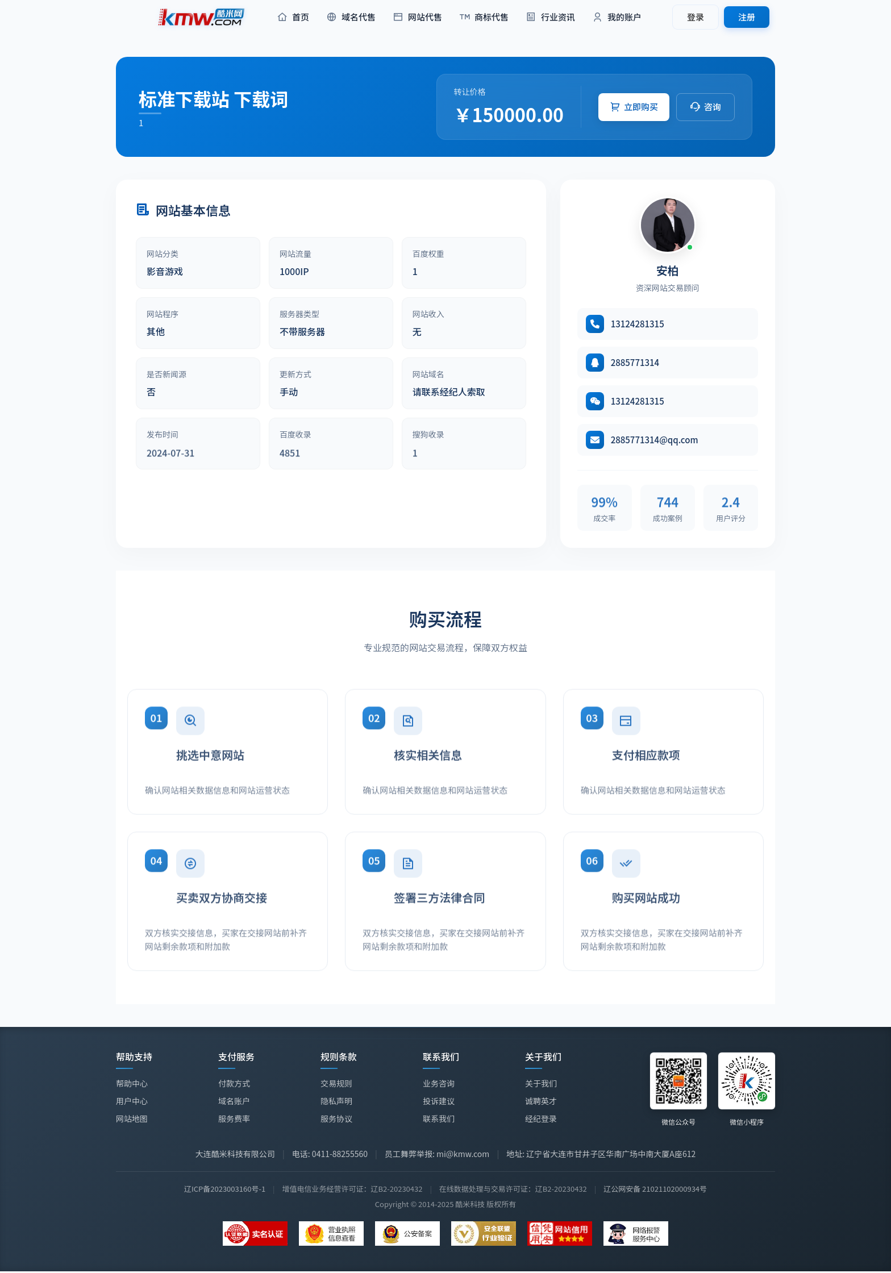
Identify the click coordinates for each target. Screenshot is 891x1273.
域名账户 (234, 1100)
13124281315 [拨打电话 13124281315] (637, 324)
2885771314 (635, 362)
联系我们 (439, 1118)
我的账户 (617, 17)
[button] (633, 107)
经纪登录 (541, 1119)
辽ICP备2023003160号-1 (224, 1188)
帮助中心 (132, 1083)
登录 (695, 17)
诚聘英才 (541, 1102)
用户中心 (132, 1100)
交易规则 (336, 1083)
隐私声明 (336, 1100)
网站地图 (132, 1118)
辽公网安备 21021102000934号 (655, 1188)
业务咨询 (439, 1083)
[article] (198, 263)
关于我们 (541, 1084)
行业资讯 (550, 17)
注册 (746, 17)
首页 (293, 17)
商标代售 (484, 17)
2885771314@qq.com (654, 440)
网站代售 (417, 17)
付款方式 (234, 1083)
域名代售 (351, 17)
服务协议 (336, 1118)
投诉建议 (439, 1100)
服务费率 (234, 1118)
